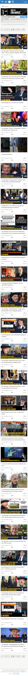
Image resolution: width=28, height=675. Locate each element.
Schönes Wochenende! (6, 154)
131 (23, 29)
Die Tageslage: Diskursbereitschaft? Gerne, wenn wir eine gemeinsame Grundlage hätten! (13, 361)
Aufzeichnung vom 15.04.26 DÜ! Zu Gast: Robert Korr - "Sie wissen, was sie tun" (12, 568)
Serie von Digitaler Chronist (6, 54)
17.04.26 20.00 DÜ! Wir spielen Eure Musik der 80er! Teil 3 (13, 464)
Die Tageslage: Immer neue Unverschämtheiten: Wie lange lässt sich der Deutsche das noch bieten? (13, 232)
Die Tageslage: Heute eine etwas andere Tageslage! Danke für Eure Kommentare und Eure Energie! (13, 77)
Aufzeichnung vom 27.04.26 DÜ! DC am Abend (12, 102)
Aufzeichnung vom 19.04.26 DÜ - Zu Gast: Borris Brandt (12, 413)
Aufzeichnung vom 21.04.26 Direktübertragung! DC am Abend (13, 335)
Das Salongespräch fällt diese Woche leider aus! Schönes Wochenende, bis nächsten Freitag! (12, 490)
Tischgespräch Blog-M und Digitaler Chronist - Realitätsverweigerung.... (12, 284)
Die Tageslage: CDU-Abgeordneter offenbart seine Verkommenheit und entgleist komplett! (13, 181)
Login (25, 2)
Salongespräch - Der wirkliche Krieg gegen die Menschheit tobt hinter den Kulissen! (12, 206)
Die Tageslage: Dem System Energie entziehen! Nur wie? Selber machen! (13, 542)
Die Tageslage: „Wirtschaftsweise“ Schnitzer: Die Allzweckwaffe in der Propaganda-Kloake (13, 310)
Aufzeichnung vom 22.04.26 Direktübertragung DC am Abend (13, 258)
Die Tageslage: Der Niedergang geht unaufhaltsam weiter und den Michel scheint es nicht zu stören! (13, 516)
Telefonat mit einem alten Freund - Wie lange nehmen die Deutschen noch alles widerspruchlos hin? (13, 439)
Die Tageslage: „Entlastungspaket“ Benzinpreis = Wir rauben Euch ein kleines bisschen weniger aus (13, 645)
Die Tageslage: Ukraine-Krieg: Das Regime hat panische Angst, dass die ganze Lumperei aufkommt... (12, 594)
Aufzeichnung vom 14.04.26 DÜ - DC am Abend (12, 619)
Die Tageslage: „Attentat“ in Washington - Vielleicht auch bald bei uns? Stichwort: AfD (13, 129)
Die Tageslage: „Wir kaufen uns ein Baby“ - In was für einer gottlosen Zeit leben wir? (13, 387)
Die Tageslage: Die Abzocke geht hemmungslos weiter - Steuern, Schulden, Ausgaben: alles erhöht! (13, 52)
